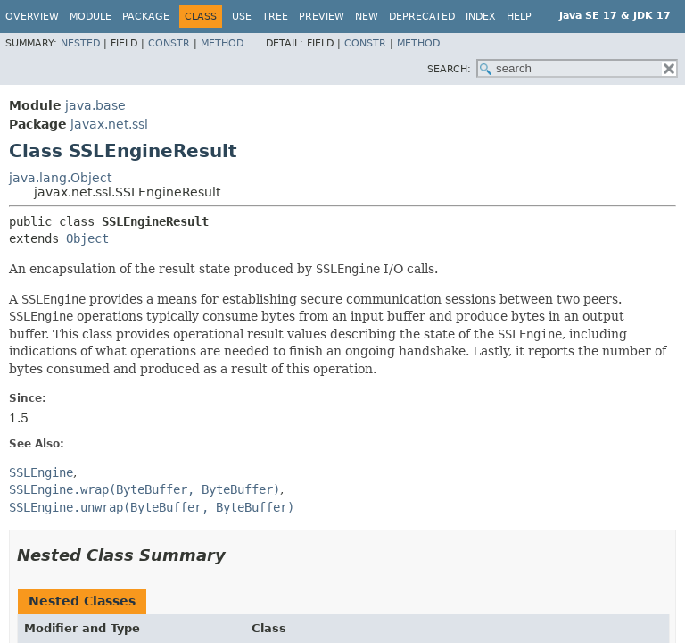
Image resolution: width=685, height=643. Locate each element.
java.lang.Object (60, 178)
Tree (275, 16)
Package (145, 16)
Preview (321, 16)
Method (222, 43)
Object (87, 238)
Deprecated (422, 16)
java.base (95, 105)
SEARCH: (449, 69)
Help (519, 16)
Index (481, 16)
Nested (80, 43)
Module (90, 16)
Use (242, 16)
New (366, 16)
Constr (169, 43)
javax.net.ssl (109, 124)
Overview (32, 16)
